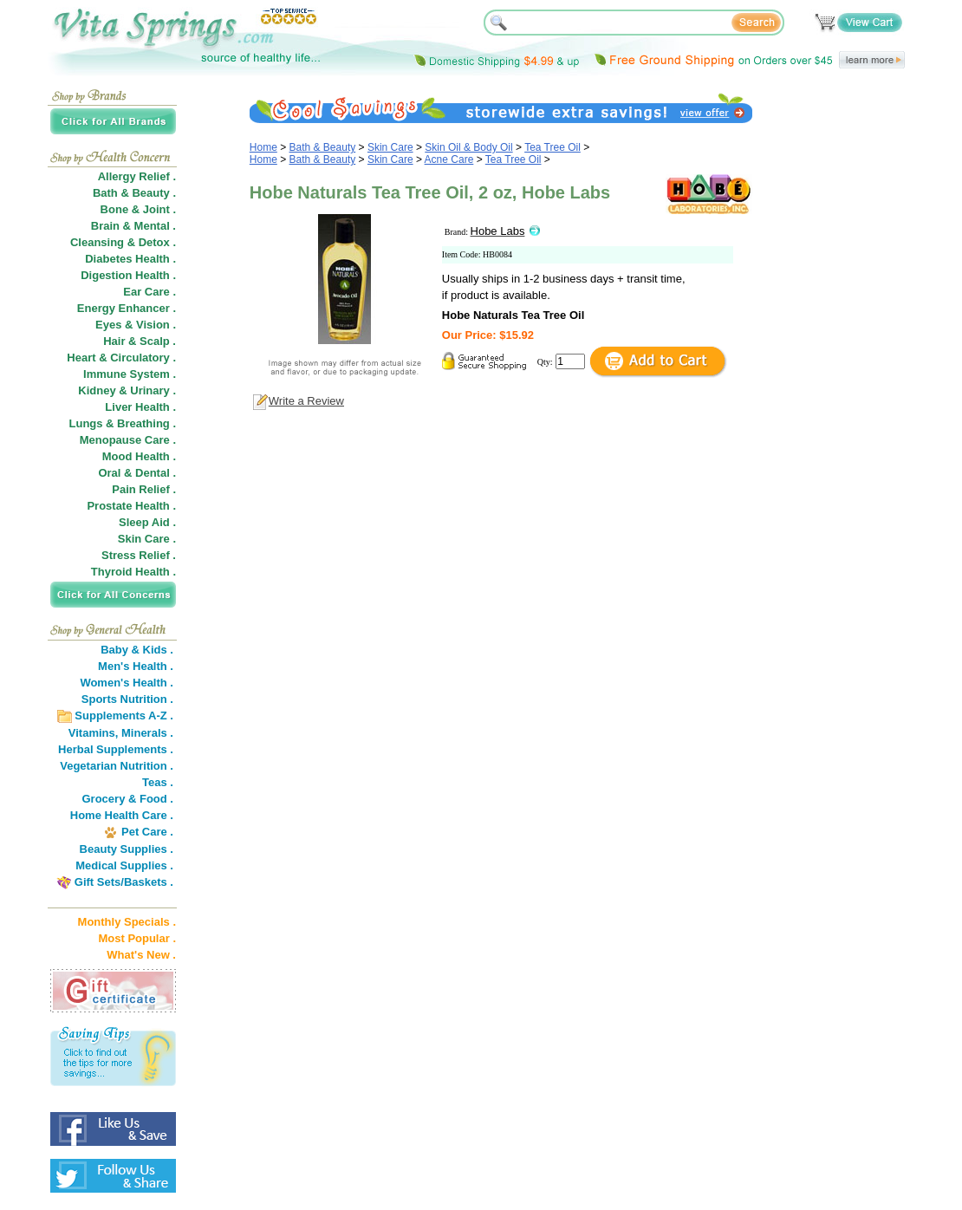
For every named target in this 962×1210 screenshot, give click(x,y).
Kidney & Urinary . (127, 390)
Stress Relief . (138, 555)
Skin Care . (147, 538)
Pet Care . (147, 831)
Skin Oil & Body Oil (468, 147)
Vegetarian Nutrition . (116, 765)
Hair (114, 341)
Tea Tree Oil (552, 147)
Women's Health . (126, 682)
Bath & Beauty (322, 147)
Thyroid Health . (133, 571)
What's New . (141, 954)
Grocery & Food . (127, 798)
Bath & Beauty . (134, 192)
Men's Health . (135, 666)
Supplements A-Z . (124, 715)
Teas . (157, 782)
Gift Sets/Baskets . (124, 881)
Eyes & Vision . (135, 324)
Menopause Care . (128, 439)
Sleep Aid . (147, 522)
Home (263, 147)
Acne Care (449, 159)
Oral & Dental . (137, 472)
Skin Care (390, 147)
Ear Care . (149, 291)
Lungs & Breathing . (123, 423)
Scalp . (158, 341)
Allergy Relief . (137, 176)
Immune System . (129, 374)
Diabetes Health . (130, 258)
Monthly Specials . (127, 921)
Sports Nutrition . (127, 699)
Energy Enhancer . (126, 308)
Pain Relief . (144, 489)
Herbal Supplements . (115, 749)
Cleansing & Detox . (123, 242)
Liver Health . (140, 406)
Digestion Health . (128, 275)
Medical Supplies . (124, 865)
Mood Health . (139, 456)
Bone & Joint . (138, 209)
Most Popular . (137, 938)
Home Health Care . (121, 815)
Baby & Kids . (137, 649)
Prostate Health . (131, 505)
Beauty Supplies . (126, 848)
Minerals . (147, 732)
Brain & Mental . (133, 225)
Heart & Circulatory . (121, 357)
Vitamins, (93, 732)
